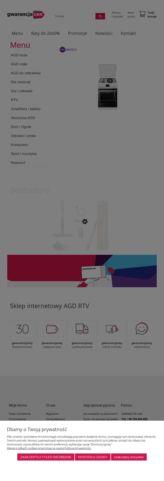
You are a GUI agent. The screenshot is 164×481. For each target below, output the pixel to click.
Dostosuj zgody (92, 457)
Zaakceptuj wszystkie (129, 457)
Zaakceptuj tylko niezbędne (46, 457)
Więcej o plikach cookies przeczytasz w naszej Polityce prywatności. (49, 448)
